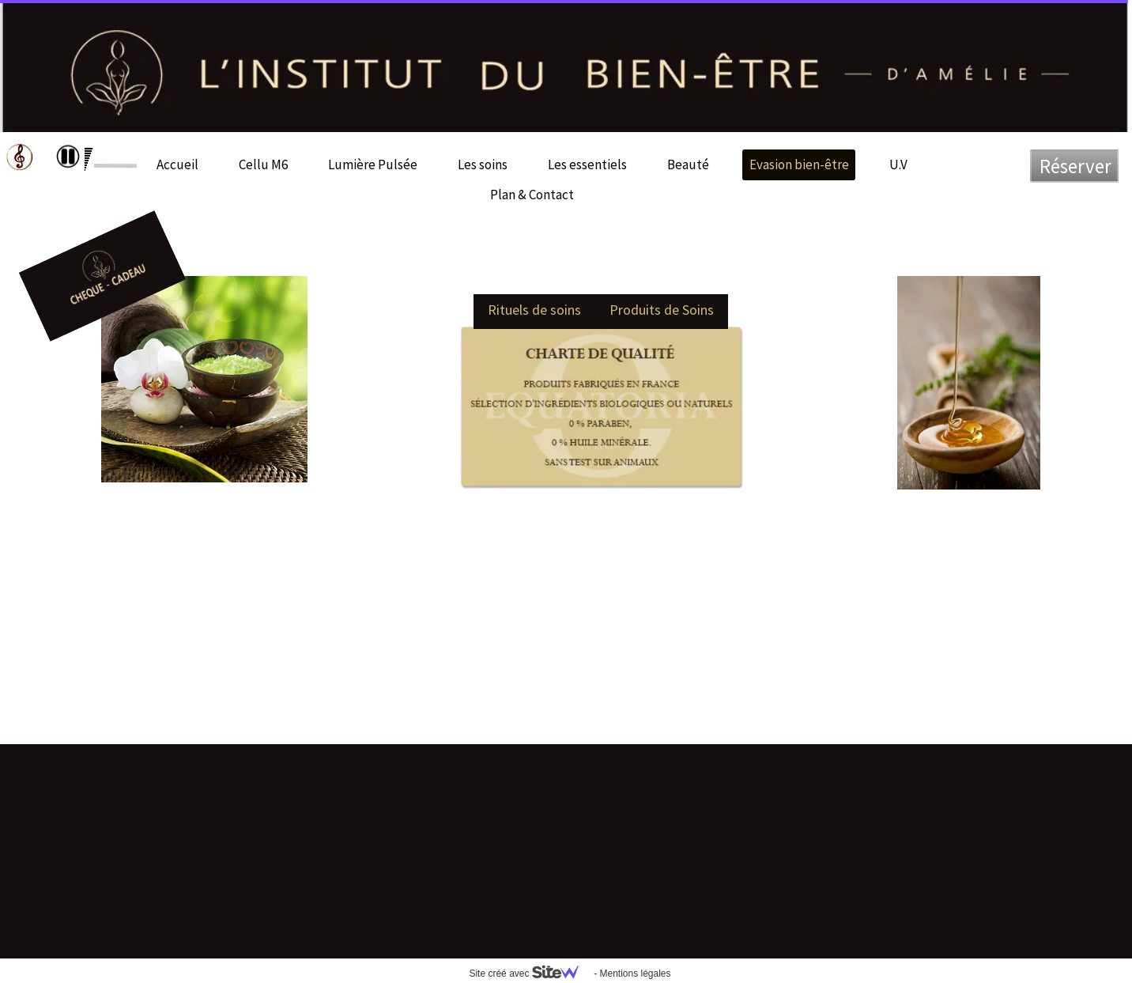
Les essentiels (587, 164)
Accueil (177, 164)
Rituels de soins (534, 310)
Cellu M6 (263, 164)
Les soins (483, 164)
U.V (898, 164)
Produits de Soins (661, 310)
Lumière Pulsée (372, 164)
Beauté (688, 164)
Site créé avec (530, 973)
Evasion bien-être (799, 164)
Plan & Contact (532, 194)
